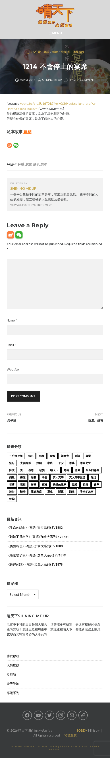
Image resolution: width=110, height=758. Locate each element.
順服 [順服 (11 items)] (72, 491)
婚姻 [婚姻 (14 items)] (39, 463)
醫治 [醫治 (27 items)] (22, 491)
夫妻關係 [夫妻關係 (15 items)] (25, 463)
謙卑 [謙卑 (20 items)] (96, 484)
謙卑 (36, 164)
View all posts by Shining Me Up (31, 204)
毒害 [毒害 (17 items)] (66, 470)
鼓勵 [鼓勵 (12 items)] (12, 498)
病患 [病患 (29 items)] (12, 477)
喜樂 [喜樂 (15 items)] (88, 456)
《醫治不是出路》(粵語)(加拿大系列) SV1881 (38, 537)
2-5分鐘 (36, 52)
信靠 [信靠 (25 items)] (41, 456)
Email (11, 345)
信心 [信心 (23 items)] (30, 456)
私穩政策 (70, 735)
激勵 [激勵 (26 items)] (77, 470)
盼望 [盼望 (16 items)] (44, 477)
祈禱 (21, 164)
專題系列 (13, 693)
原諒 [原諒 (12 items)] (77, 456)
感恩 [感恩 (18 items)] (31, 470)
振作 (43, 164)
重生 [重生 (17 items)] (50, 491)
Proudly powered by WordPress (34, 746)
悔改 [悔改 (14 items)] (12, 470)
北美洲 (65, 52)
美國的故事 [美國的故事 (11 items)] (59, 484)
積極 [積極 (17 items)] (44, 484)
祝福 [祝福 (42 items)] (22, 484)
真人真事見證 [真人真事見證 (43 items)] (77, 477)
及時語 (11, 674)
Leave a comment (82, 80)
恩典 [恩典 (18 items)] (72, 463)
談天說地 (13, 684)
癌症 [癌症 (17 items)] (22, 477)
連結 (27, 131)
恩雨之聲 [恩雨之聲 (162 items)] (85, 463)
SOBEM (82, 730)
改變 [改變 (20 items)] (42, 470)
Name (12, 320)
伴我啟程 (78, 52)
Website (13, 369)
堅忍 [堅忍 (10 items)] (12, 463)
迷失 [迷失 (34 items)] (12, 491)
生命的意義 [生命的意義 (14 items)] (92, 470)
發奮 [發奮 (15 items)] (33, 477)
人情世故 (13, 665)
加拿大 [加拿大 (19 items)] (65, 456)
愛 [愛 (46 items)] (21, 470)
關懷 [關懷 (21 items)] (61, 491)
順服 (28, 164)
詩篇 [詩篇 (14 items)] (85, 484)
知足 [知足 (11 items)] (93, 477)
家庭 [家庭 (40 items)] (50, 463)
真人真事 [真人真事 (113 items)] (58, 477)
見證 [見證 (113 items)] (74, 484)
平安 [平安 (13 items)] (61, 463)
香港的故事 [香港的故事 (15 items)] (86, 491)
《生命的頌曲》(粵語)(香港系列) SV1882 (35, 527)
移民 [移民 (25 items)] (33, 484)
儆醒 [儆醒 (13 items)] (52, 456)
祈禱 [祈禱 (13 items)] (12, 484)
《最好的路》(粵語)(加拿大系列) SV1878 (35, 564)
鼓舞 (55, 52)
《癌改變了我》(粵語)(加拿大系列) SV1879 (36, 555)
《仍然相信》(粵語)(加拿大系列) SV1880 (35, 546)
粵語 (46, 52)
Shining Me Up (52, 80)
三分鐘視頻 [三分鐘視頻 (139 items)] (16, 456)
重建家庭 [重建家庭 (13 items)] (36, 491)
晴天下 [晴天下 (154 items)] (54, 470)
